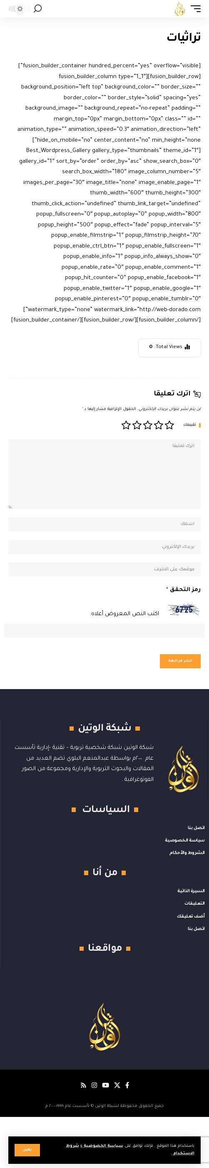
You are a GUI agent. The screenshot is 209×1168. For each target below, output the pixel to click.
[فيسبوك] (127, 1085)
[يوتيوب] (105, 1085)
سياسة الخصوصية (102, 1146)
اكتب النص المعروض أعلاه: (124, 614)
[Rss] (83, 1085)
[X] (117, 1085)
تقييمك (189, 425)
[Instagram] (94, 1085)
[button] (27, 1150)
